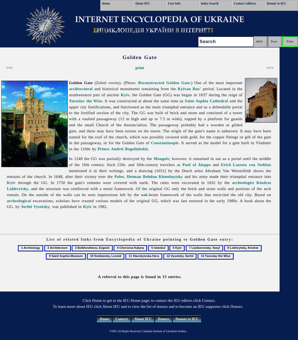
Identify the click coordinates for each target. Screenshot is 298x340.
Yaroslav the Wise (85, 101)
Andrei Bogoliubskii (129, 149)
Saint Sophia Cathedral (206, 101)
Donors (163, 319)
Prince (104, 149)
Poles (119, 176)
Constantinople (165, 142)
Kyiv (125, 95)
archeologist (243, 182)
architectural (81, 88)
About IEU (142, 3)
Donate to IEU (276, 3)
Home (106, 3)
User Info (174, 3)
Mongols (161, 158)
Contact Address (245, 3)
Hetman (134, 176)
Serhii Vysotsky (35, 206)
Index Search (209, 3)
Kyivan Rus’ (189, 88)
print (139, 67)
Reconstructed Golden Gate (164, 82)
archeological (19, 200)
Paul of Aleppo (196, 164)
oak (144, 194)
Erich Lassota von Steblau (246, 164)
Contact (121, 319)
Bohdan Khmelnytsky (163, 176)
